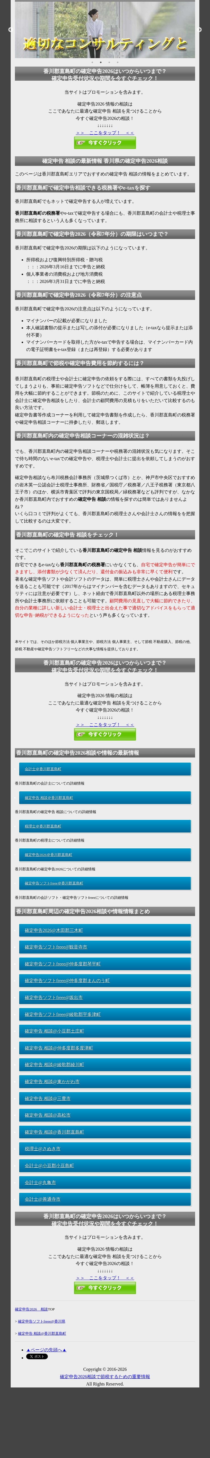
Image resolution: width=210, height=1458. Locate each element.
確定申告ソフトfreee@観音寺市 (56, 947)
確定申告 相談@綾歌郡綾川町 (54, 1064)
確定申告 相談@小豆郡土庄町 (54, 1031)
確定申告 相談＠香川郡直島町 (49, 798)
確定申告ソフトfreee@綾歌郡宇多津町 (63, 1014)
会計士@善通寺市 (43, 1199)
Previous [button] (11, 30)
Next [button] (199, 30)
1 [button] (92, 62)
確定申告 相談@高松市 (48, 1115)
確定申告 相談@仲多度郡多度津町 (59, 1048)
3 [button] (109, 62)
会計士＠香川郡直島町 (43, 769)
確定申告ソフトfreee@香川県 (41, 1321)
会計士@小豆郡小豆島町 (49, 1165)
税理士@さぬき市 (43, 1148)
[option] (105, 30)
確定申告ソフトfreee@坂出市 (54, 997)
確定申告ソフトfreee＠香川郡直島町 (54, 883)
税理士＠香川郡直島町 (43, 826)
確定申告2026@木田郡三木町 (54, 930)
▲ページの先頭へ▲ (46, 1349)
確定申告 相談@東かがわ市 (52, 1081)
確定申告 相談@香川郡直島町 (54, 1132)
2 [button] (101, 62)
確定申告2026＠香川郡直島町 (48, 855)
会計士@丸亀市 (40, 1182)
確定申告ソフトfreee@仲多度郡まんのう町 (67, 980)
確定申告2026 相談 (31, 1309)
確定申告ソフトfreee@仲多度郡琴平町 (63, 963)
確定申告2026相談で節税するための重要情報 (105, 1376)
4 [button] (117, 62)
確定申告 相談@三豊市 (48, 1098)
